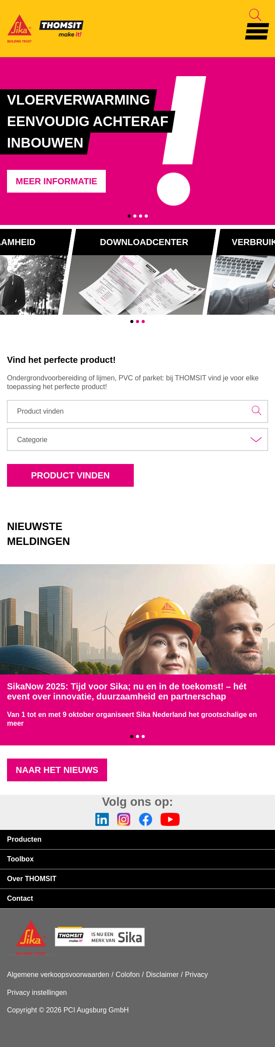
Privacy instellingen (37, 992)
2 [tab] (134, 216)
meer (15, 723)
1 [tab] (129, 216)
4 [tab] (146, 216)
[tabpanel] (137, 141)
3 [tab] (140, 216)
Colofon (127, 974)
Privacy (196, 974)
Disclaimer (162, 974)
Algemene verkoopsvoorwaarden (58, 974)
